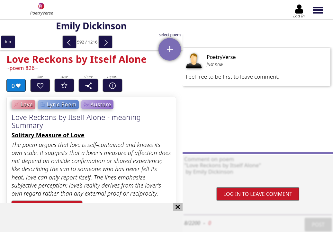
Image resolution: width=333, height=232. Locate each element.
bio (8, 41)
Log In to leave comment (257, 194)
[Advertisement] (85, 217)
